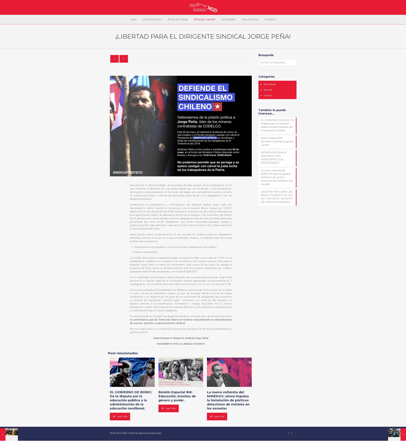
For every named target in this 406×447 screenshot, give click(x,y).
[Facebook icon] (288, 433)
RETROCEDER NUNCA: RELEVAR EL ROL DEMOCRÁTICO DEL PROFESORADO (274, 157)
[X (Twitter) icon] (292, 433)
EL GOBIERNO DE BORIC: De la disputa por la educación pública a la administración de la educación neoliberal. (131, 400)
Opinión (268, 95)
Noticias (268, 89)
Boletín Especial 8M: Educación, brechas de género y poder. (177, 396)
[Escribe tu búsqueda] (277, 62)
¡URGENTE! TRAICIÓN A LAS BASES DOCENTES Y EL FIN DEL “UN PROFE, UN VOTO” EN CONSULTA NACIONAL (276, 196)
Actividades (270, 84)
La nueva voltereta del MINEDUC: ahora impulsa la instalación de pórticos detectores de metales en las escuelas (228, 400)
